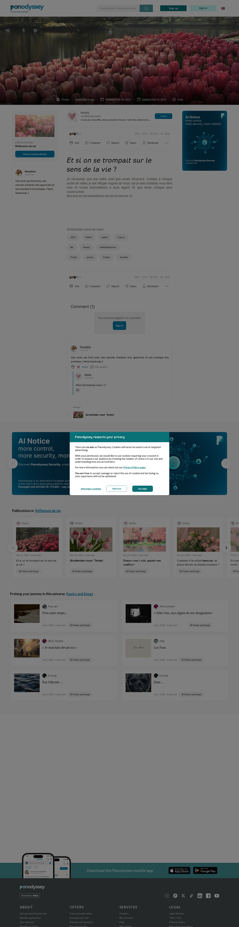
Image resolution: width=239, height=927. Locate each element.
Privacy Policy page (134, 467)
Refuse (116, 488)
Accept (142, 488)
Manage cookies (91, 488)
